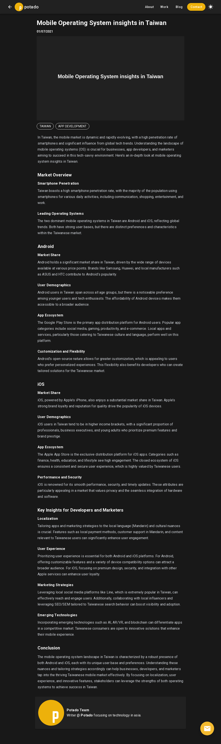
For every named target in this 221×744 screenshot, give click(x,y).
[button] (210, 7)
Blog (179, 7)
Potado (87, 715)
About (149, 7)
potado (31, 6)
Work (164, 7)
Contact (196, 7)
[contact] (207, 728)
